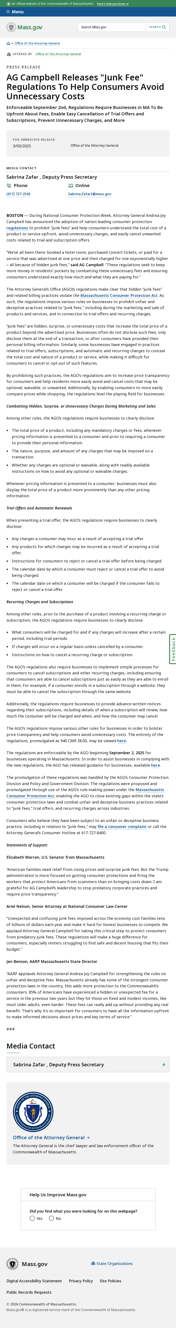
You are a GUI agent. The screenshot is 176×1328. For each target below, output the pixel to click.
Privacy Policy (81, 1280)
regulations (17, 227)
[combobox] (123, 27)
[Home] (8, 43)
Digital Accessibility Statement (34, 1280)
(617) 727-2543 (18, 194)
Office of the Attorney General (37, 43)
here (121, 740)
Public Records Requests (28, 1292)
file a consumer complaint (122, 826)
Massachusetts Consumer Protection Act (119, 295)
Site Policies (110, 1280)
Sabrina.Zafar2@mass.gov (89, 194)
